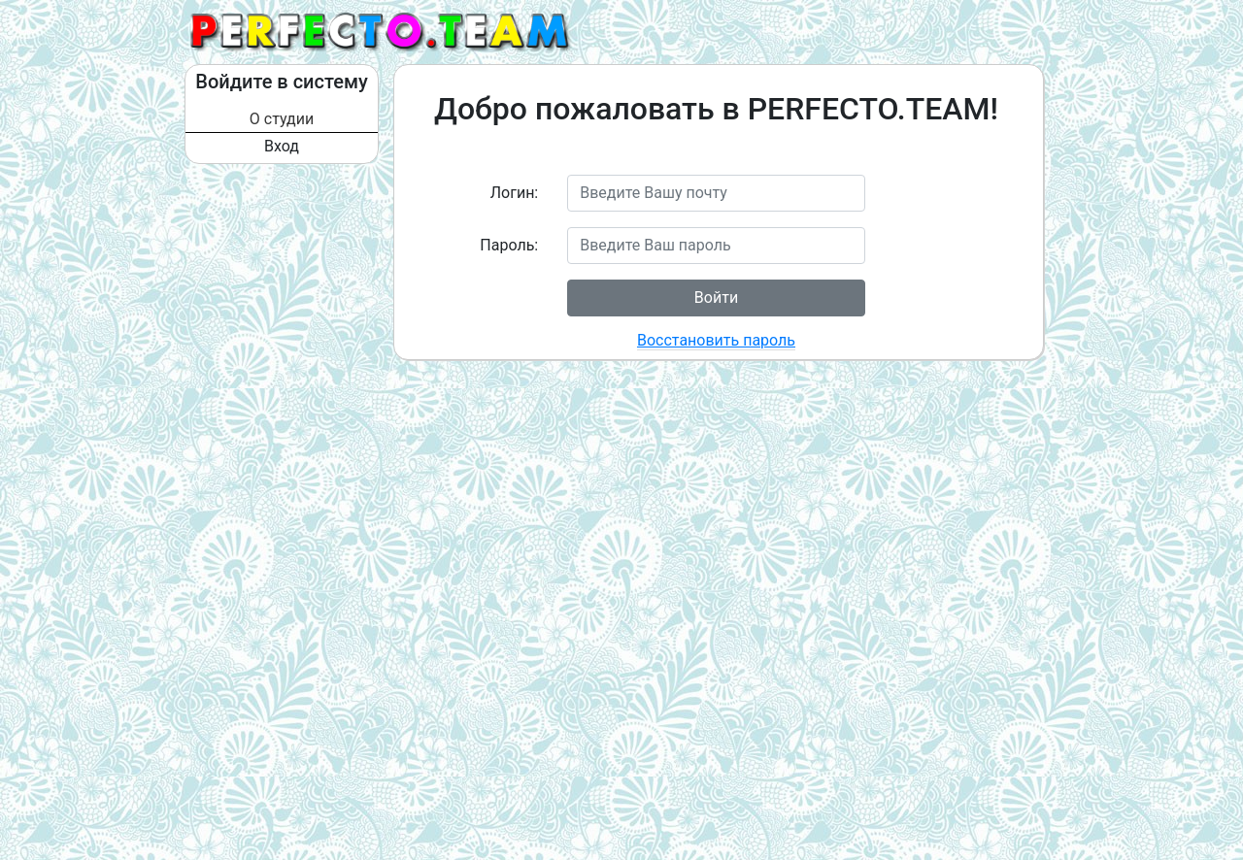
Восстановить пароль (716, 340)
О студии (282, 119)
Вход (281, 146)
